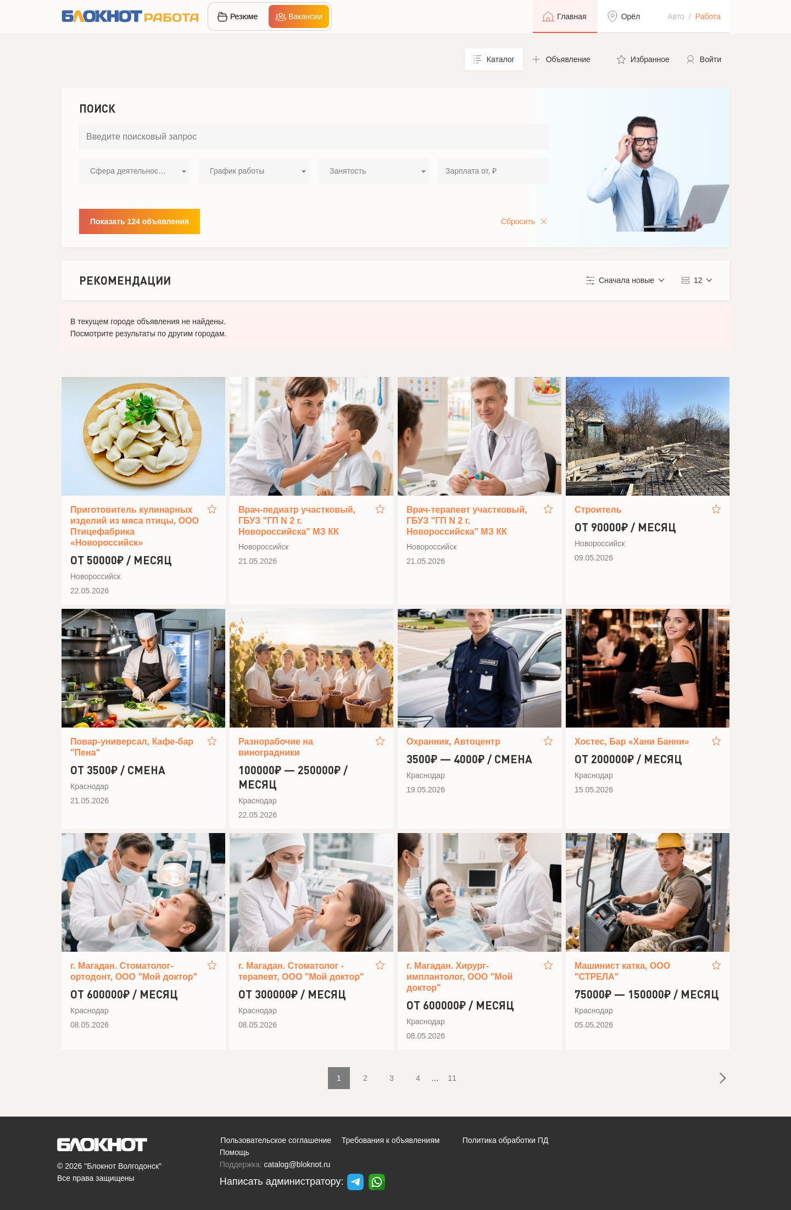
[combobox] (134, 171)
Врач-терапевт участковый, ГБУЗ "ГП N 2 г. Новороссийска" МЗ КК (466, 520)
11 (452, 1078)
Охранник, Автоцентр (453, 741)
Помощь (234, 1152)
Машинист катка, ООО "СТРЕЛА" (622, 971)
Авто (675, 16)
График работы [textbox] (237, 170)
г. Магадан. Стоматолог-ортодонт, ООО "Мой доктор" (133, 971)
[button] (566, 59)
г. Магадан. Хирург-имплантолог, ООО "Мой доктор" (459, 976)
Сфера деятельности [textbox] (128, 170)
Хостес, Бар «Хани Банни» (632, 741)
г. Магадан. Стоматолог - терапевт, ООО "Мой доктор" (301, 971)
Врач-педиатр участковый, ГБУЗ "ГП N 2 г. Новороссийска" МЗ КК (296, 520)
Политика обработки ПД (506, 1140)
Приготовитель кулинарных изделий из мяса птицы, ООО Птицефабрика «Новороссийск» (134, 526)
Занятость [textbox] (348, 170)
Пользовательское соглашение (275, 1140)
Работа (708, 16)
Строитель (598, 509)
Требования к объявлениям (391, 1140)
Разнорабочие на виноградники (275, 747)
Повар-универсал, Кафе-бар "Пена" (131, 747)
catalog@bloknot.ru (297, 1164)
